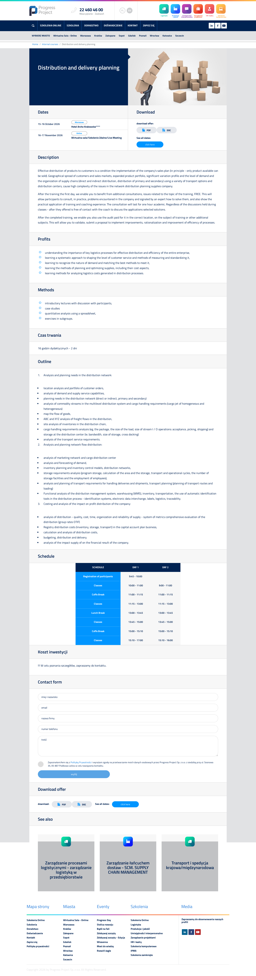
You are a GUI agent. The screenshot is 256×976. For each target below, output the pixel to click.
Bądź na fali (103, 929)
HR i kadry (136, 942)
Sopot (122, 35)
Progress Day (104, 920)
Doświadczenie (113, 25)
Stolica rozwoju (105, 925)
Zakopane (110, 35)
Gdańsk (132, 35)
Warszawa (85, 35)
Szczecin (179, 35)
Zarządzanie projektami (143, 938)
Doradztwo (91, 25)
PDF (146, 130)
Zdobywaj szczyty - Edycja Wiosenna (111, 940)
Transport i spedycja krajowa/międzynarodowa (190, 865)
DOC (166, 130)
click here (150, 144)
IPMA (133, 951)
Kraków (98, 35)
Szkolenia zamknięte (142, 955)
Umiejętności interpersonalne (147, 933)
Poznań (142, 35)
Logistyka (136, 925)
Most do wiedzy (105, 946)
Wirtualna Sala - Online (65, 35)
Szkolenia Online (50, 25)
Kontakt (133, 25)
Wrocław (154, 35)
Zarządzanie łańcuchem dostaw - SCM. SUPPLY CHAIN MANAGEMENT (128, 867)
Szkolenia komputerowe (143, 946)
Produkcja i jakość (140, 929)
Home (35, 44)
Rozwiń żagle (104, 951)
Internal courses (50, 44)
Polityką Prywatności (81, 762)
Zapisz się (148, 25)
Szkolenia (73, 25)
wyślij (74, 774)
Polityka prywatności (38, 946)
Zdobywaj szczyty (106, 933)
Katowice (167, 35)
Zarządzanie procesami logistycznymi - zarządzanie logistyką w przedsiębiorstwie (66, 870)
